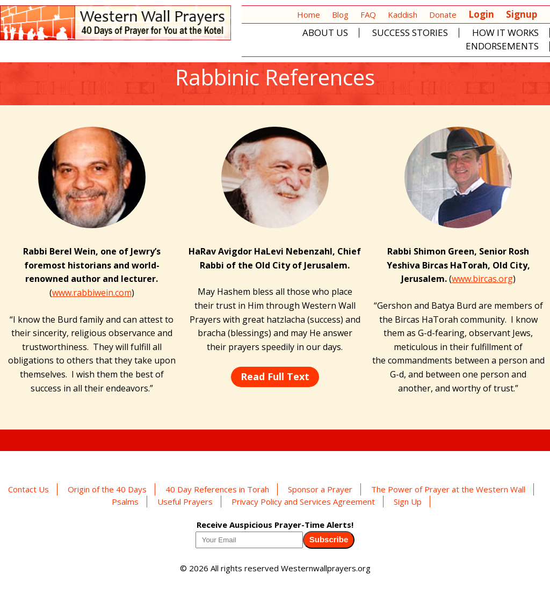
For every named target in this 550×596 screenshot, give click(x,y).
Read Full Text (275, 376)
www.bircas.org (482, 279)
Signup (521, 14)
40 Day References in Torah (217, 489)
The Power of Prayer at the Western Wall (448, 489)
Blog (340, 14)
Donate (443, 14)
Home (308, 14)
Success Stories (410, 33)
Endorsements (502, 46)
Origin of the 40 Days (107, 489)
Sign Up (408, 501)
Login (481, 14)
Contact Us (28, 489)
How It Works (505, 33)
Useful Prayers (185, 501)
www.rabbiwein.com (92, 293)
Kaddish (402, 14)
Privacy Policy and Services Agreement (303, 501)
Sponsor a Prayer (320, 489)
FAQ (368, 14)
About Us (325, 33)
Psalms (125, 501)
